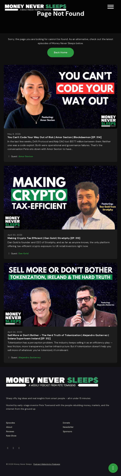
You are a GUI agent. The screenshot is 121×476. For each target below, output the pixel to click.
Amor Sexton (25, 156)
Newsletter (68, 427)
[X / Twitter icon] (7, 448)
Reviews (10, 431)
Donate (66, 422)
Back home (60, 52)
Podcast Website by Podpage (46, 464)
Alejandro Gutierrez (29, 357)
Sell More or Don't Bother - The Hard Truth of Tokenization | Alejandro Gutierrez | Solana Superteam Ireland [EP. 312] (58, 337)
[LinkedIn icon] (19, 448)
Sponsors (67, 431)
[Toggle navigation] (110, 7)
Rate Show (11, 435)
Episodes (10, 422)
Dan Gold (23, 253)
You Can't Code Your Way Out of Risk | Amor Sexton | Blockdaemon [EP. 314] (54, 137)
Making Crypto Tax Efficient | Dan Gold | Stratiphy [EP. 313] (44, 238)
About (9, 427)
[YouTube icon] (13, 448)
